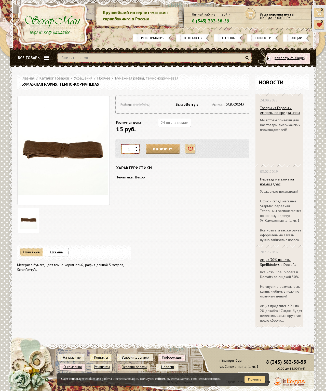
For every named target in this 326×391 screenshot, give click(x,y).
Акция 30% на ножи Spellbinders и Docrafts (278, 262)
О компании (72, 366)
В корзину (163, 149)
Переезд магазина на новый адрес (277, 181)
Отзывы (229, 38)
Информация (153, 38)
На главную (72, 357)
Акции (296, 38)
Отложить (190, 149)
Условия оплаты (134, 366)
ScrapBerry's (186, 104)
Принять (254, 379)
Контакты (193, 38)
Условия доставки (135, 357)
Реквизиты (102, 366)
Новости (263, 38)
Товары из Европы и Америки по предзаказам (280, 110)
